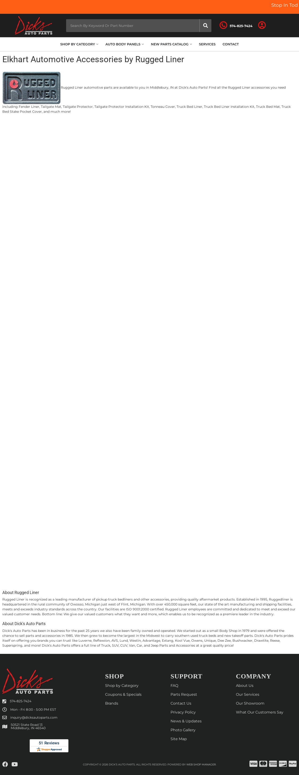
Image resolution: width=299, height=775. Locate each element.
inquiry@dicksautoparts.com (33, 717)
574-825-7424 (20, 701)
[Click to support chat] (236, 25)
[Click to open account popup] (262, 25)
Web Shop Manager (201, 764)
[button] (138, 25)
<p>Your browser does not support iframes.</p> (149, 350)
